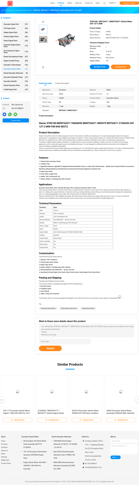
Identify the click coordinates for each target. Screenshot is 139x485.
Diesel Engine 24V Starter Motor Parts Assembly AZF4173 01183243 (34, 444)
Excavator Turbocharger (16, 65)
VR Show (4, 447)
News (3, 454)
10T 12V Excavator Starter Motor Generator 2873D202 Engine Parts (35, 455)
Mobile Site (5, 460)
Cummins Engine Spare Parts (16, 45)
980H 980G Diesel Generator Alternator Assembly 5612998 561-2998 (64, 465)
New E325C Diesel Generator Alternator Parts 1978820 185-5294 (64, 455)
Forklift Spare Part (16, 89)
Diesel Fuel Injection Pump (16, 56)
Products (4, 444)
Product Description (62, 83)
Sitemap (4, 457)
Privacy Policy (6, 463)
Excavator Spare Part (16, 24)
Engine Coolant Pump (16, 61)
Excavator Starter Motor (16, 69)
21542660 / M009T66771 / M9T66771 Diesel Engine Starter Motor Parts (51, 413)
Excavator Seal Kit (16, 81)
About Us (4, 450)
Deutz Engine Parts (16, 40)
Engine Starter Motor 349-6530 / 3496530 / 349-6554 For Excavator (35, 465)
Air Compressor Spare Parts (16, 51)
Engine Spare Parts (16, 32)
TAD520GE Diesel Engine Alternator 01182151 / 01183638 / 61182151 (65, 444)
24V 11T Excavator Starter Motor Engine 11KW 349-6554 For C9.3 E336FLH (16, 413)
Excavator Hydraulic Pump (16, 77)
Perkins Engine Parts (16, 36)
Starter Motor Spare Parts (69, 308)
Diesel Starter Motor (88, 308)
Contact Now (15, 120)
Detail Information (45, 83)
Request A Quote (129, 3)
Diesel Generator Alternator (16, 73)
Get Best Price (99, 67)
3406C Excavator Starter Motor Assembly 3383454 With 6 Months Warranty (120, 413)
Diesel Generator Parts (16, 85)
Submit (50, 348)
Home (3, 441)
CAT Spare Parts (16, 28)
